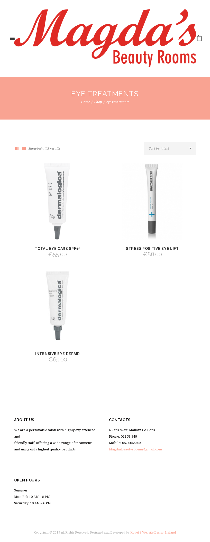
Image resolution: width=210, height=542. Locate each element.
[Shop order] (170, 148)
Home (85, 102)
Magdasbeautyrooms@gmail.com (135, 449)
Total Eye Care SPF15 (57, 249)
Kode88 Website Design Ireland (153, 532)
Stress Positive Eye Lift (152, 249)
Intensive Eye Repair (57, 354)
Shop (98, 102)
